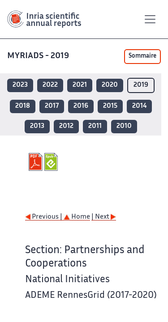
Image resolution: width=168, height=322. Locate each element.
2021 (80, 85)
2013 (37, 126)
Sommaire (142, 56)
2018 (22, 106)
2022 (50, 85)
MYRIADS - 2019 (39, 56)
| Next (103, 217)
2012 (66, 126)
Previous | (44, 217)
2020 (110, 85)
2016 (80, 106)
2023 (20, 85)
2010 (124, 126)
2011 (95, 126)
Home (77, 217)
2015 (110, 106)
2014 (139, 106)
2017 (52, 106)
